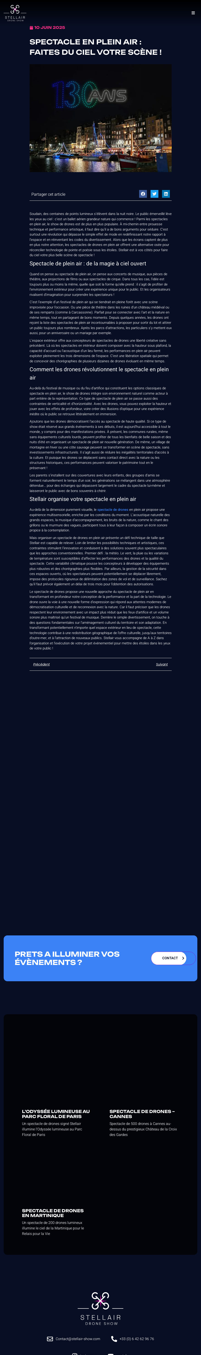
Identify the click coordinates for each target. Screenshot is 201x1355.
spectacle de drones (112, 509)
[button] (143, 194)
